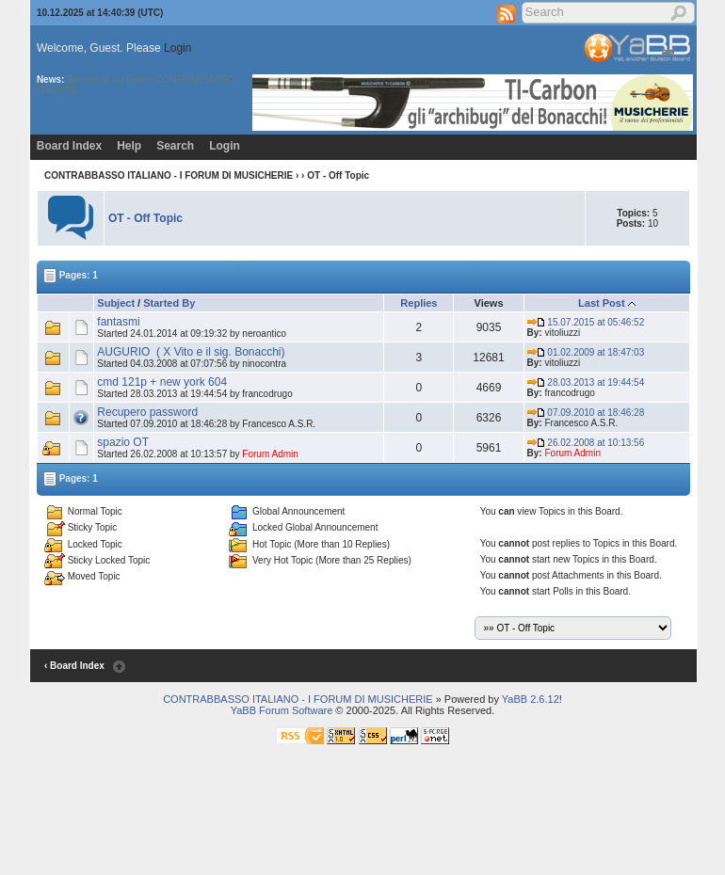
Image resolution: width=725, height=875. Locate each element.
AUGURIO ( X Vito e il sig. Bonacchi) (190, 351)
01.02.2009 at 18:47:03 (586, 352)
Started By (169, 303)
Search (175, 145)
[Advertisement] (342, 830)
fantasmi (118, 321)
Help (129, 145)
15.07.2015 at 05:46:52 (586, 322)
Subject (116, 303)
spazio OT (123, 442)
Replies (418, 303)
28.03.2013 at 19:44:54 (586, 382)
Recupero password (147, 412)
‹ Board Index (74, 665)
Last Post (601, 303)
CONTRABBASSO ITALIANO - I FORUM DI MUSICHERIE (168, 175)
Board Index (69, 145)
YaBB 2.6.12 (530, 699)
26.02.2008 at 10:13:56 (586, 443)
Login (177, 48)
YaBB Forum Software (282, 710)
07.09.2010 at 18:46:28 (586, 412)
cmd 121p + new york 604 (162, 382)
